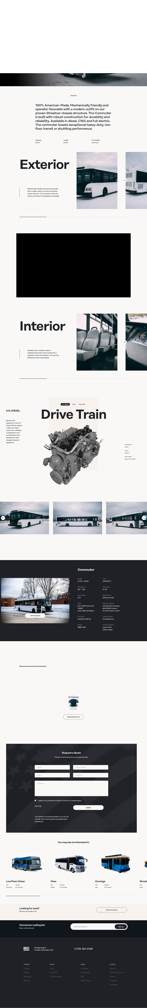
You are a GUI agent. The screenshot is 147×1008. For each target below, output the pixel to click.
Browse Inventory (111, 910)
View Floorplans (35, 615)
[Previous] (3, 518)
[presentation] (50, 811)
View (71, 872)
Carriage (115, 872)
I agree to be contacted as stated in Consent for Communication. (60, 800)
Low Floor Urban (26, 872)
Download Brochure (73, 717)
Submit (88, 807)
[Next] (124, 180)
